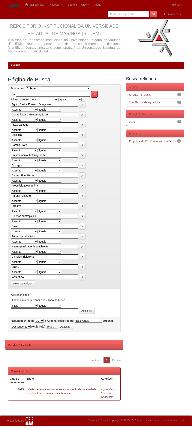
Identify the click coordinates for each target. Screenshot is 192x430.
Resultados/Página (22, 320)
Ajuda (97, 4)
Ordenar (108, 320)
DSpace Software (98, 420)
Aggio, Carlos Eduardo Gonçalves (109, 393)
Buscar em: (18, 88)
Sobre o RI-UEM (78, 4)
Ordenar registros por (60, 320)
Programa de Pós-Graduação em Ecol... (152, 141)
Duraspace (143, 420)
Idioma (176, 4)
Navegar (56, 4)
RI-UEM (15, 65)
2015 (132, 121)
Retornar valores (23, 283)
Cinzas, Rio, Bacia (140, 94)
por (13, 94)
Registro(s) (38, 326)
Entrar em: (172, 14)
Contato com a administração (169, 420)
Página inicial (34, 4)
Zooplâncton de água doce (144, 102)
